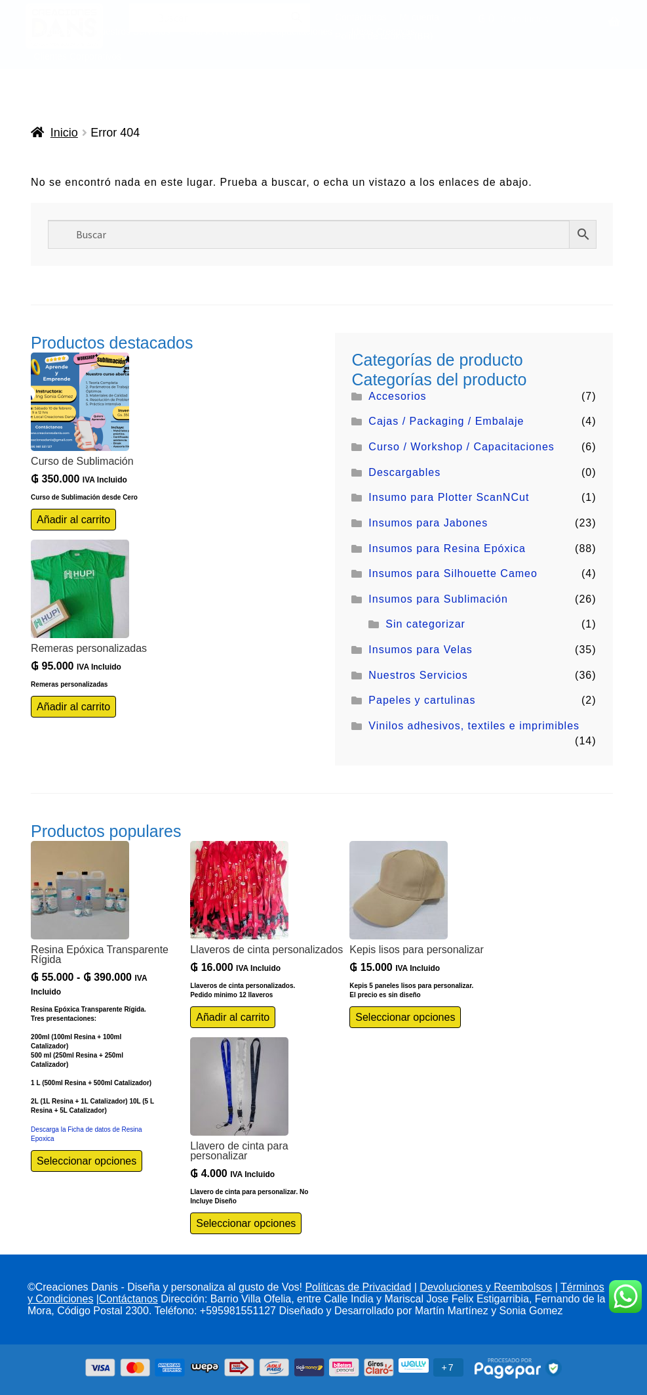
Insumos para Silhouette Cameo (453, 574)
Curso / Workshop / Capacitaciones (461, 446)
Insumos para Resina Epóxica (447, 548)
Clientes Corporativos (78, 56)
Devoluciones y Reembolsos (486, 1287)
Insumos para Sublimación (438, 599)
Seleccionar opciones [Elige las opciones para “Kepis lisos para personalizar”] (405, 1017)
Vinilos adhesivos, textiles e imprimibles (473, 725)
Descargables (404, 472)
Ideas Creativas (383, 31)
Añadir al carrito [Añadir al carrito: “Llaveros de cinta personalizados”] (232, 1017)
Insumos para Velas (420, 650)
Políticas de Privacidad (358, 1287)
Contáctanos (361, 17)
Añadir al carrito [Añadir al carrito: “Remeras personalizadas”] (73, 706)
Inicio (64, 132)
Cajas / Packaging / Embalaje (446, 421)
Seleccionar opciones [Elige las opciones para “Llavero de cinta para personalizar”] (246, 1223)
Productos (54, 31)
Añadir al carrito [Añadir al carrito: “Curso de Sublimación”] (73, 519)
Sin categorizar (425, 624)
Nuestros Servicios (417, 675)
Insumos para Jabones (428, 522)
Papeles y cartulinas (421, 700)
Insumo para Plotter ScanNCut (448, 498)
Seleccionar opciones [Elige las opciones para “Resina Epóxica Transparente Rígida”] (86, 1161)
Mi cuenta (419, 17)
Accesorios (397, 396)
